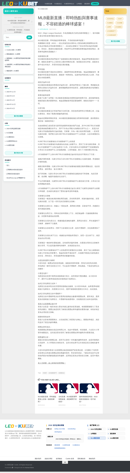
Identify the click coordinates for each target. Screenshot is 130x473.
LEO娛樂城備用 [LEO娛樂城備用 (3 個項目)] (111, 36)
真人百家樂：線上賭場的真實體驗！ (52, 364)
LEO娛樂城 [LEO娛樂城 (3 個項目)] (118, 28)
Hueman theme (29, 469)
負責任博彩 (48, 460)
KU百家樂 (10, 134)
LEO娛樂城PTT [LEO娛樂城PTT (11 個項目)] (111, 32)
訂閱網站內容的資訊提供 (15, 171)
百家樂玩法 (61, 374)
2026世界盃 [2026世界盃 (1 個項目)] (110, 20)
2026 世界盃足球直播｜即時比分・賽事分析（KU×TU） (69, 440)
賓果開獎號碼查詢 (59, 449)
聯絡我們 (92, 460)
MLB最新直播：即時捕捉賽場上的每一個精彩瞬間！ (47, 400)
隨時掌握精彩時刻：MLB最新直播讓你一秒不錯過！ (88, 400)
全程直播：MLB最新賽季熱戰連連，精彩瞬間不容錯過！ (68, 400)
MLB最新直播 (43, 10)
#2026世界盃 (72, 430)
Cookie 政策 (70, 460)
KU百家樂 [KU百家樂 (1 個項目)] (119, 24)
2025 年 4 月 (11, 101)
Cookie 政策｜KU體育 (14, 51)
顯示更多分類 (18, 154)
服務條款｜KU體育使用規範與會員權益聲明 (17, 61)
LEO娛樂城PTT (53, 374)
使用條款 (59, 460)
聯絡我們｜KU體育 (13, 72)
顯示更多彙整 (18, 117)
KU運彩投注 (58, 3)
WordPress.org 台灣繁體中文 (16, 179)
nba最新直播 (114, 439)
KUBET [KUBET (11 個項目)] (120, 20)
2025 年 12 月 (11, 93)
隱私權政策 (81, 460)
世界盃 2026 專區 (59, 430)
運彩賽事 (87, 3)
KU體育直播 (48, 3)
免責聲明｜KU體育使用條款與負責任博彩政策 (17, 67)
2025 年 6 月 (11, 97)
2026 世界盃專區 (96, 430)
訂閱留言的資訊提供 (13, 175)
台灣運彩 (79, 3)
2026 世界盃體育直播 (13, 130)
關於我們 (38, 460)
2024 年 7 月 (11, 114)
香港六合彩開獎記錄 (46, 305)
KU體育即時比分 (69, 3)
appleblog (44, 30)
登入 (8, 167)
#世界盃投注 (58, 433)
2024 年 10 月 (11, 105)
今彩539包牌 (43, 262)
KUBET (45, 374)
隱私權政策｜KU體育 (13, 55)
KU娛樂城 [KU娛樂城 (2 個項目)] (110, 24)
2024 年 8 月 (11, 110)
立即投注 (95, 3)
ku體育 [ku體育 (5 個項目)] (109, 28)
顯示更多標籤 (115, 42)
